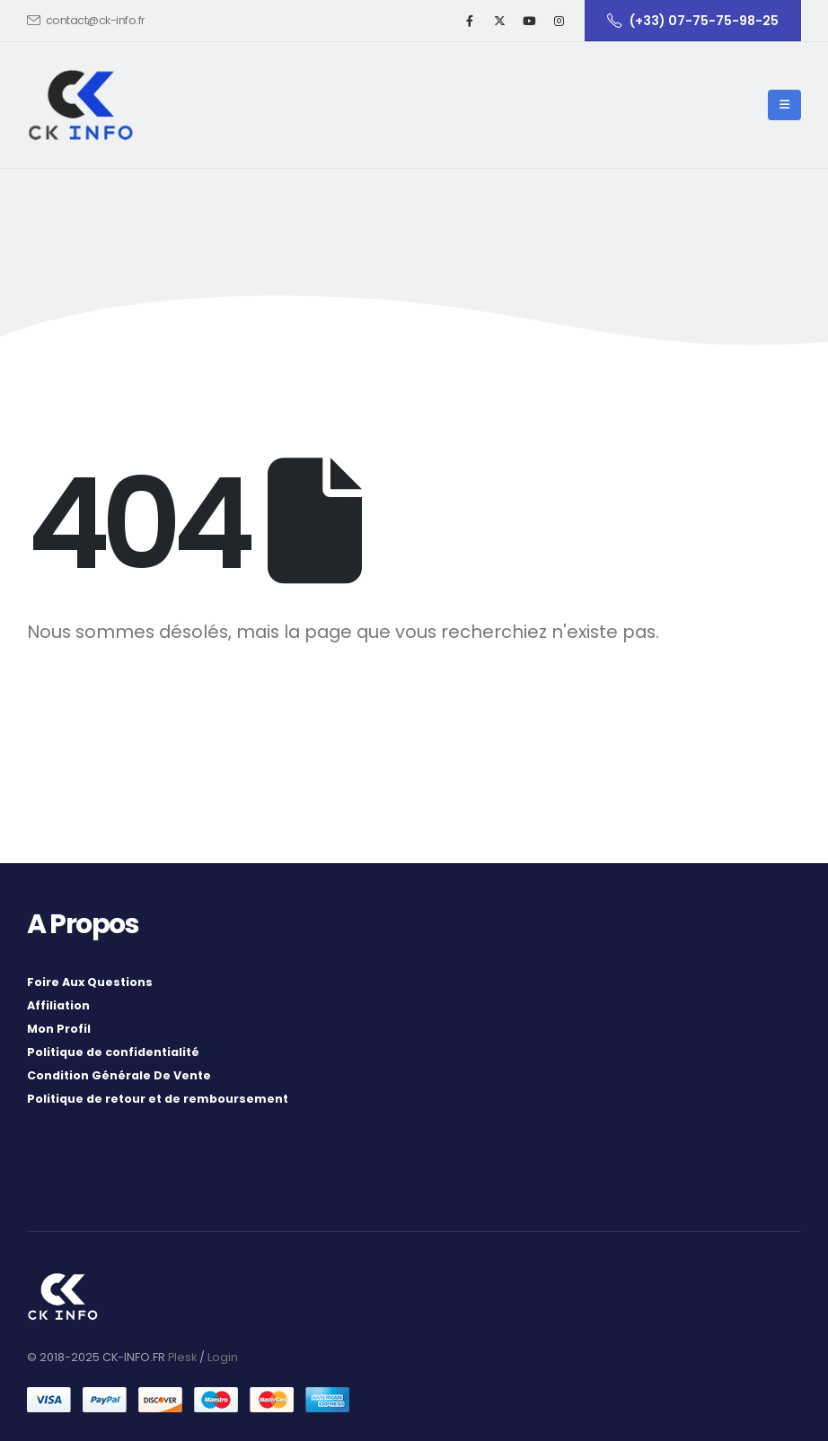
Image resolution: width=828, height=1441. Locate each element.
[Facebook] (469, 20)
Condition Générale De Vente (119, 1075)
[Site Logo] (81, 105)
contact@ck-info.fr (86, 20)
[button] (784, 105)
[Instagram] (558, 20)
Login (222, 1357)
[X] (499, 20)
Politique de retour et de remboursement (157, 1098)
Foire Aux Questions (90, 982)
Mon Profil (59, 1028)
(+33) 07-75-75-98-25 (693, 21)
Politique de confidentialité (113, 1052)
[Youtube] (529, 20)
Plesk (182, 1357)
